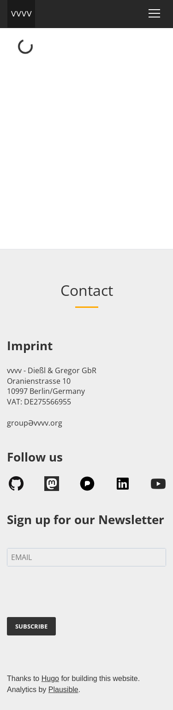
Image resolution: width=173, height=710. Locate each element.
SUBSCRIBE (31, 626)
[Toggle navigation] (154, 13)
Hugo (50, 678)
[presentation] (63, 590)
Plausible (63, 689)
